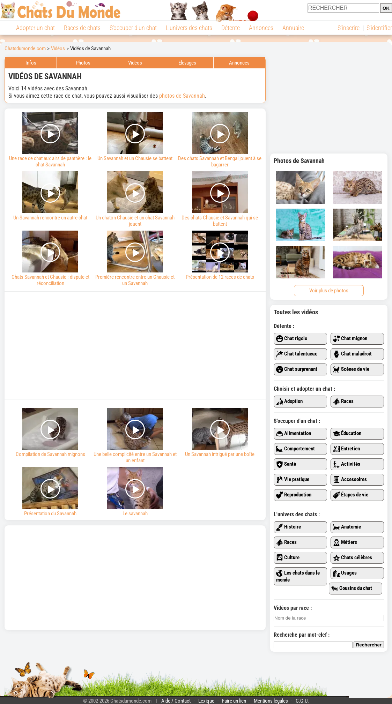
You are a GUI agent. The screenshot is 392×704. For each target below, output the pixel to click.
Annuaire (293, 27)
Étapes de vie (350, 495)
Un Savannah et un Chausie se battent (135, 137)
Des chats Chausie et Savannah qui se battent (219, 199)
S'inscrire (349, 27)
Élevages (187, 63)
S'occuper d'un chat (133, 27)
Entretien (346, 448)
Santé (286, 464)
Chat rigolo (291, 338)
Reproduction (293, 495)
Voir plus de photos (328, 290)
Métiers (345, 542)
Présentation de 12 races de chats (219, 255)
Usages (345, 573)
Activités (346, 464)
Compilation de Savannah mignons (50, 432)
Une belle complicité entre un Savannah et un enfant (135, 436)
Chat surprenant (296, 369)
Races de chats (82, 27)
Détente (230, 27)
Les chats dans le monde (298, 576)
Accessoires (350, 479)
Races (343, 401)
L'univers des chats (189, 27)
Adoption (289, 401)
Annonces (261, 27)
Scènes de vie (351, 369)
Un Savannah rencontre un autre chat (50, 196)
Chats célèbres (352, 557)
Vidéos (135, 63)
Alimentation (293, 433)
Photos (83, 63)
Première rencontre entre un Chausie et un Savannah (135, 258)
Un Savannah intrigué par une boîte (219, 432)
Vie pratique (292, 479)
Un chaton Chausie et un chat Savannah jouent (135, 199)
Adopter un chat (35, 27)
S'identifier (379, 27)
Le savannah (135, 492)
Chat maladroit (352, 354)
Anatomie (347, 527)
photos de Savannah (182, 95)
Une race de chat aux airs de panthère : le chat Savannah (50, 140)
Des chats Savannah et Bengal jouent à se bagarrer (219, 140)
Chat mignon (350, 338)
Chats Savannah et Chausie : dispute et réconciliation (50, 258)
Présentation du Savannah (50, 492)
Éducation (347, 433)
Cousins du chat (351, 588)
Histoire (288, 527)
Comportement (295, 448)
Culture (287, 557)
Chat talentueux (296, 354)
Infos (30, 63)
